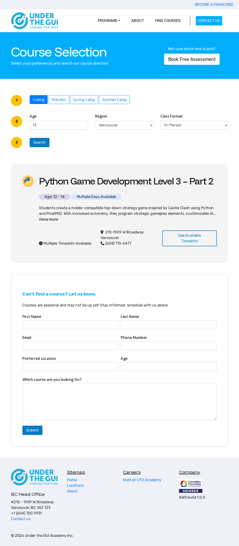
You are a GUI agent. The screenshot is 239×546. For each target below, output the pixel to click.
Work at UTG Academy (142, 480)
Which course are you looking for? (51, 379)
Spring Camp (84, 99)
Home (72, 480)
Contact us (20, 519)
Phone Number (134, 337)
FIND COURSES (168, 20)
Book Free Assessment (192, 59)
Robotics (59, 99)
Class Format (171, 116)
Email (26, 337)
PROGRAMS (107, 20)
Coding (39, 99)
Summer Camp (114, 99)
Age (33, 116)
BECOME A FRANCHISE (214, 4)
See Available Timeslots (189, 238)
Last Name (130, 316)
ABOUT (137, 20)
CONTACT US (209, 20)
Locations (75, 485)
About (72, 491)
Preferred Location (39, 358)
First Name (31, 316)
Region (101, 116)
